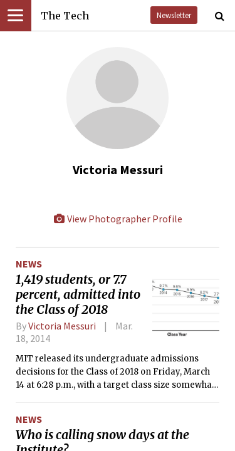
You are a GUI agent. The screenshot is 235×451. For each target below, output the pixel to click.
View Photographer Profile (118, 218)
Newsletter (174, 15)
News (29, 263)
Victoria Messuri (62, 325)
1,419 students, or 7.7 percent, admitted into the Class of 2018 (78, 294)
